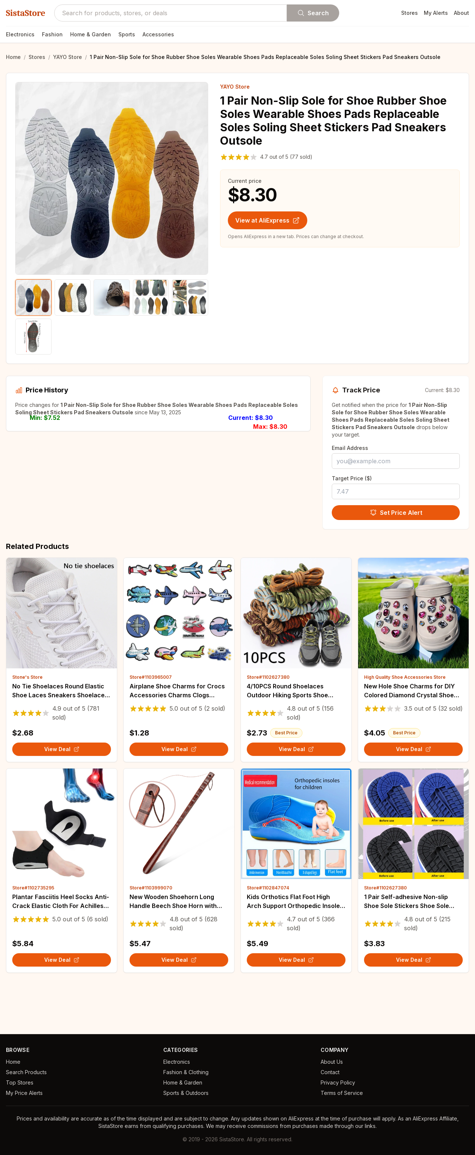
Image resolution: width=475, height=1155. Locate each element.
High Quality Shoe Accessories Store (405, 722)
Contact (330, 1072)
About (461, 13)
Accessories (158, 34)
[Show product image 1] (33, 297)
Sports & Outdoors (186, 1093)
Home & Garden (90, 34)
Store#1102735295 (33, 932)
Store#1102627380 (268, 722)
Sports (126, 34)
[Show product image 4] (151, 297)
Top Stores (19, 1082)
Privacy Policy (338, 1082)
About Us (332, 1062)
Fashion (52, 34)
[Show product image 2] (73, 297)
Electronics (20, 34)
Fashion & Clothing (186, 1072)
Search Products (26, 1072)
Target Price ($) (352, 478)
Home (13, 57)
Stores (409, 13)
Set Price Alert (396, 512)
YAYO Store (67, 57)
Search (313, 13)
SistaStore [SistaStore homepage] (25, 13)
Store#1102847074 (268, 932)
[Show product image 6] (33, 337)
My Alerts (436, 13)
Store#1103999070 (151, 932)
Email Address (350, 448)
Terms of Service (342, 1093)
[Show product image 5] (190, 297)
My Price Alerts (24, 1093)
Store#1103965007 (151, 722)
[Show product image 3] (112, 297)
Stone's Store (27, 722)
